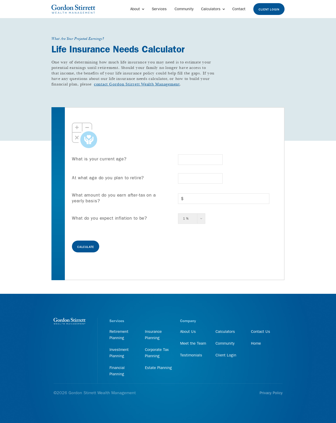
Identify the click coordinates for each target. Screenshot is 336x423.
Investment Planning (119, 352)
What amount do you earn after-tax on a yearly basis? (114, 197)
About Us (188, 331)
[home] (73, 9)
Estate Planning (158, 367)
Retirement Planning (118, 334)
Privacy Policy (271, 393)
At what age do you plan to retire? (108, 177)
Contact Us (260, 331)
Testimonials (191, 355)
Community (184, 9)
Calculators (225, 331)
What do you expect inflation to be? (109, 218)
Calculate (85, 247)
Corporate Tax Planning (157, 352)
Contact (238, 9)
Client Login (269, 10)
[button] (137, 9)
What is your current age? (99, 158)
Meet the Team (193, 343)
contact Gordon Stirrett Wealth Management (137, 84)
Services (159, 9)
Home (256, 343)
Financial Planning (117, 370)
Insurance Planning (153, 334)
